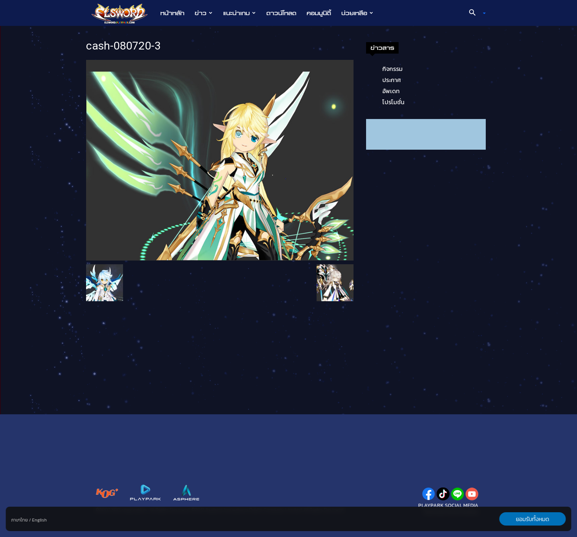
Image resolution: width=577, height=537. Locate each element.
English (39, 520)
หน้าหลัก (172, 13)
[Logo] (123, 13)
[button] (475, 13)
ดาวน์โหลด (281, 13)
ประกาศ (391, 79)
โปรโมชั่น (393, 102)
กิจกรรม (392, 68)
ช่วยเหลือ (357, 13)
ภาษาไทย (19, 520)
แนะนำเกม (239, 13)
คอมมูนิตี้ (319, 13)
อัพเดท (391, 90)
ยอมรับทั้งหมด (532, 518)
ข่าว (203, 13)
